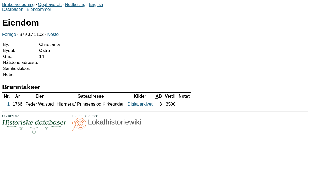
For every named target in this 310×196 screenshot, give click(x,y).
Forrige (9, 34)
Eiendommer (38, 9)
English (96, 4)
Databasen (12, 9)
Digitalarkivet (140, 104)
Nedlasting (75, 4)
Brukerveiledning (18, 4)
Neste (53, 34)
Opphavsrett (50, 4)
